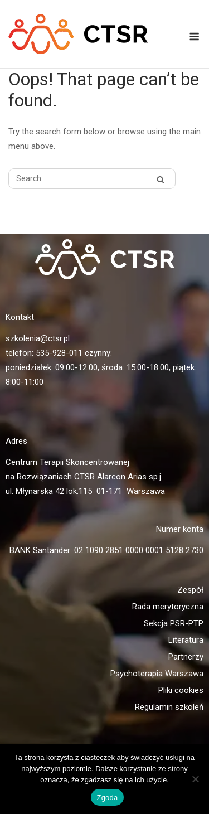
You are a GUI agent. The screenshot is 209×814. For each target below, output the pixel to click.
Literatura (185, 640)
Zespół (190, 590)
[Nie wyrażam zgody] (195, 778)
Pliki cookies (180, 690)
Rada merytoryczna (167, 607)
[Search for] (92, 178)
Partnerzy (185, 657)
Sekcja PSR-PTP (173, 623)
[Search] (160, 179)
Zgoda (107, 797)
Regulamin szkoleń (169, 707)
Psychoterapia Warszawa (156, 673)
